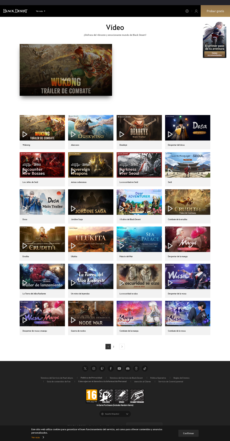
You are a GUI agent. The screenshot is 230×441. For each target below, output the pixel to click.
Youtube (119, 368)
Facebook (111, 368)
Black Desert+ (136, 368)
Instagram (94, 368)
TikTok (145, 368)
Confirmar (188, 433)
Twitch (102, 368)
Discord (128, 368)
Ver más (35, 437)
